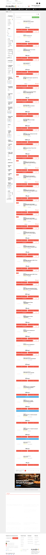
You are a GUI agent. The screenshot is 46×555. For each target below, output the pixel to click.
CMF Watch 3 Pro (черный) (28, 362)
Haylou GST (25, 443)
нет (8, 90)
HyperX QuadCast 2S (27, 35)
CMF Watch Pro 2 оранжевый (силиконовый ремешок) (29, 376)
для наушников (10, 53)
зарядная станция (9, 44)
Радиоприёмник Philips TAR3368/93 (28, 308)
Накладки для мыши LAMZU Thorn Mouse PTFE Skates (30, 267)
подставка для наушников (10, 46)
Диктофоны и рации (26, 102)
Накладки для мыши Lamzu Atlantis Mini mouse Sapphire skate (30, 185)
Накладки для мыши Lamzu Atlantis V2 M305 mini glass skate (30, 240)
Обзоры (8, 479)
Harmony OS (9, 68)
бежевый (9, 192)
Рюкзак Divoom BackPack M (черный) (29, 322)
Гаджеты (24, 34)
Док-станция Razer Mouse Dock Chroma (29, 144)
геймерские (10, 51)
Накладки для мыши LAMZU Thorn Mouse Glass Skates (30, 254)
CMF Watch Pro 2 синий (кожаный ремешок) (30, 403)
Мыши (34, 9)
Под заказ (27, 385)
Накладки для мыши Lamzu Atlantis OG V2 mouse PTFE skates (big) (30, 199)
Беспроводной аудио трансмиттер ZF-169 (30, 76)
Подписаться (14, 524)
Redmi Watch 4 (26, 62)
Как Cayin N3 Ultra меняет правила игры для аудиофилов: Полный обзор (31, 509)
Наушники (21, 9)
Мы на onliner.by (30, 527)
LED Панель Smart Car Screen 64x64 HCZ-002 (29, 49)
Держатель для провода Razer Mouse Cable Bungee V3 (29, 90)
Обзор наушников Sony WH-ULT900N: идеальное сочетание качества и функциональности (14, 509)
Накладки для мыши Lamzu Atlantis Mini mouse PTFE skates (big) (29, 158)
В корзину (24, 31)
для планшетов (10, 55)
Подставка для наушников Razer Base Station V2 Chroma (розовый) (30, 281)
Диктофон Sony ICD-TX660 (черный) (29, 117)
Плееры (28, 9)
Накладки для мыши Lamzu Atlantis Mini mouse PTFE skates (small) (29, 172)
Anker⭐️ (9, 19)
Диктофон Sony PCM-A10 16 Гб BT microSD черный (30, 131)
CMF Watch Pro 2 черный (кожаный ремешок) (30, 417)
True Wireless (13, 9)
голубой (9, 195)
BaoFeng (9, 23)
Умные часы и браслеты (27, 61)
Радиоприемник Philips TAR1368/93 (28, 295)
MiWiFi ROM (9, 72)
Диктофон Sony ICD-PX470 (29, 103)
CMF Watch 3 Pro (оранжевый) (29, 348)
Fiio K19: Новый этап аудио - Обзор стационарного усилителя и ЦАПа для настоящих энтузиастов (31, 491)
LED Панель (10, 40)
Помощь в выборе (35, 17)
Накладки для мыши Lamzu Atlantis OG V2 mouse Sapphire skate (29, 227)
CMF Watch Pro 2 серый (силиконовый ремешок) (28, 390)
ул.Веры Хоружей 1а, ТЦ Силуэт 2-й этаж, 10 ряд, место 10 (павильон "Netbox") (12, 533)
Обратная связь (30, 529)
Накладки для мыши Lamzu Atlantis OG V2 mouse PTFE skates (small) (30, 213)
